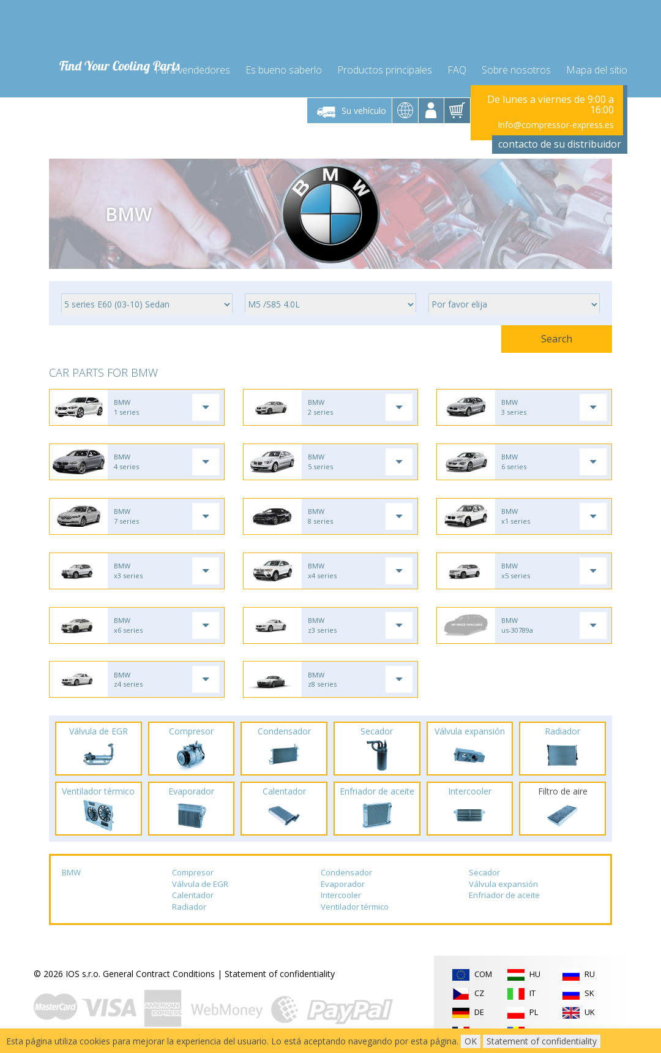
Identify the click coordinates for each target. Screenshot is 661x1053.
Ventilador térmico (355, 909)
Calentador (193, 898)
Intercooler (341, 898)
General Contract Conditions (159, 977)
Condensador (346, 875)
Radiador (189, 909)
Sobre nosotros (516, 68)
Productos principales (384, 68)
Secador (484, 875)
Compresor (193, 875)
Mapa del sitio (596, 68)
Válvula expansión (503, 886)
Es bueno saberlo (283, 68)
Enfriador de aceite (504, 898)
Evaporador (343, 886)
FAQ (456, 68)
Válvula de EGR (200, 886)
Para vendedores (192, 68)
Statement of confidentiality (280, 977)
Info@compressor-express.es (556, 123)
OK (471, 1041)
